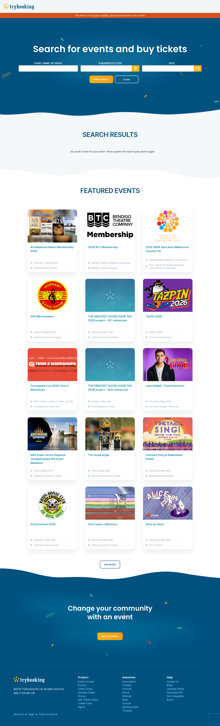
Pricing (81, 696)
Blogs (170, 685)
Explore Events (86, 681)
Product (82, 685)
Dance (125, 692)
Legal (31, 714)
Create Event (110, 636)
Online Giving (85, 688)
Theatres (127, 710)
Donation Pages (86, 692)
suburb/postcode (110, 63)
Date (172, 63)
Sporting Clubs (130, 707)
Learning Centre (175, 688)
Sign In (81, 707)
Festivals (127, 696)
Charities (127, 685)
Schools (126, 703)
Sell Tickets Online (88, 699)
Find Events (97, 79)
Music (125, 699)
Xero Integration (175, 696)
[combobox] (110, 68)
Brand (170, 699)
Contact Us (173, 681)
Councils (127, 688)
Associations (129, 681)
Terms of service (48, 714)
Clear (122, 79)
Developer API (175, 692)
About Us (19, 714)
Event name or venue (48, 63)
